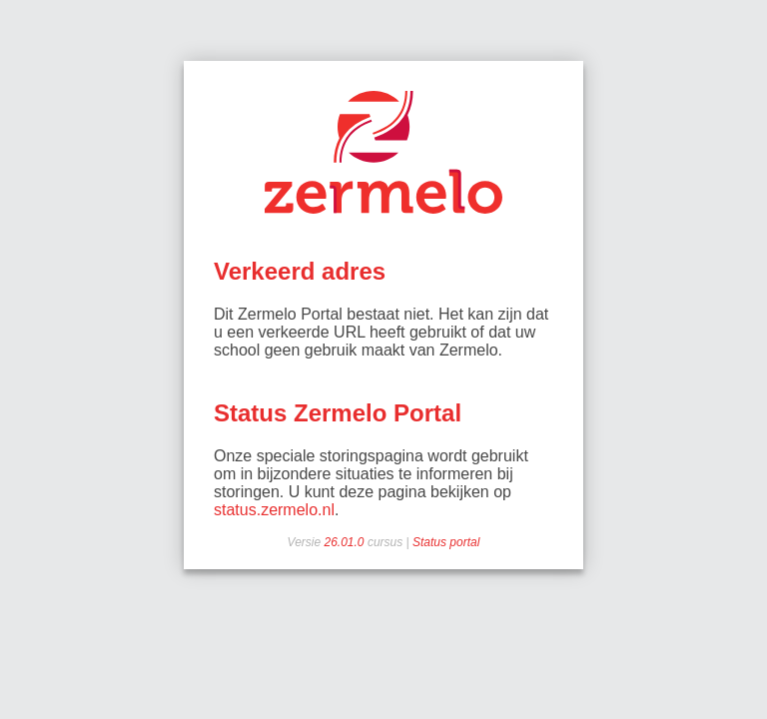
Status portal (445, 542)
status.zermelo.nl (274, 509)
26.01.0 (346, 542)
